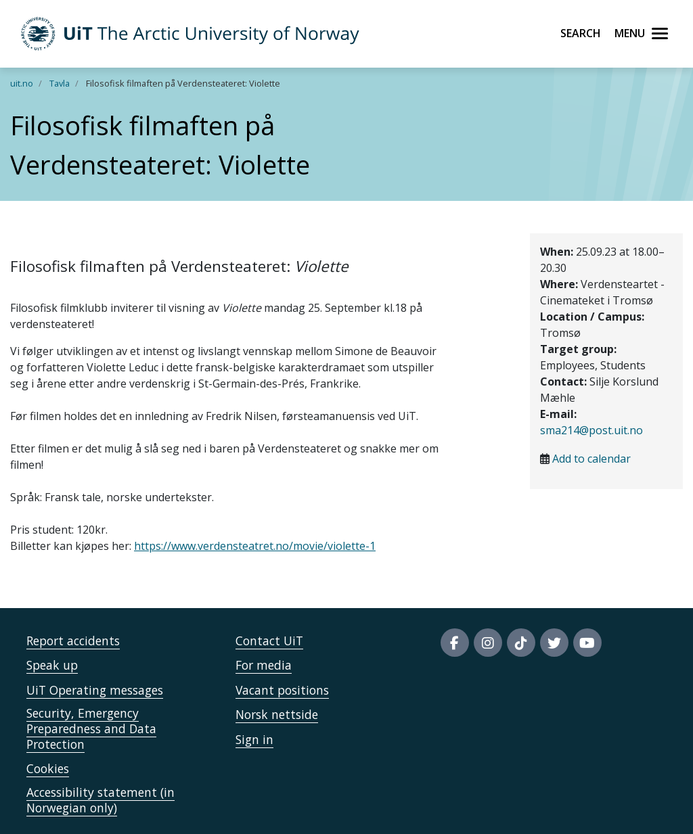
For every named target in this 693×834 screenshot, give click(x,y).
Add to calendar (591, 458)
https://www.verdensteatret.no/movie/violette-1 (255, 545)
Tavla (59, 83)
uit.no (21, 83)
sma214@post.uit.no (591, 430)
